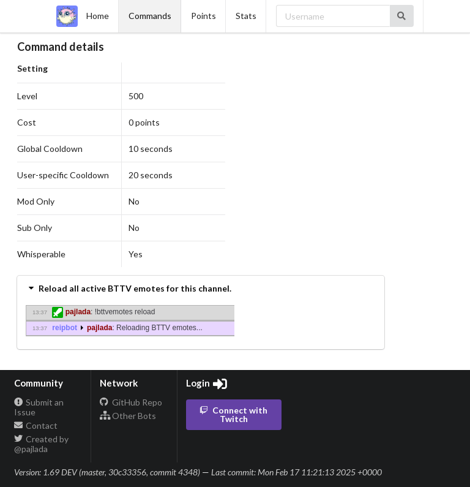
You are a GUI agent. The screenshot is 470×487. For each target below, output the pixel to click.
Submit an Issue (39, 407)
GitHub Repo (131, 402)
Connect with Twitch (232, 414)
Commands (150, 15)
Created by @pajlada (41, 444)
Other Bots (128, 415)
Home (82, 16)
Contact (36, 425)
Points (203, 15)
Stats (246, 15)
